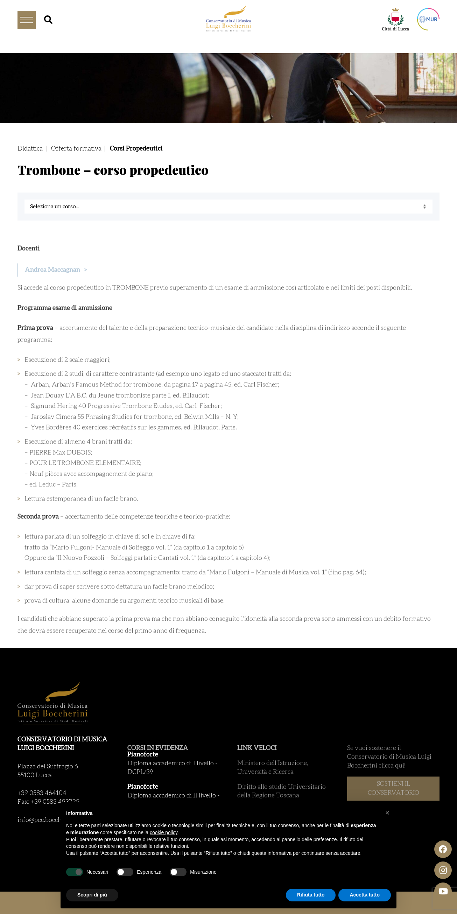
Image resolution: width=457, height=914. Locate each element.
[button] (387, 812)
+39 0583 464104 (41, 793)
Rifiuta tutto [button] (311, 895)
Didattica (30, 149)
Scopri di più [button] (92, 895)
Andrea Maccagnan (56, 280)
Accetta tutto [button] (365, 895)
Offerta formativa (76, 149)
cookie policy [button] (163, 832)
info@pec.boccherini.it (48, 820)
